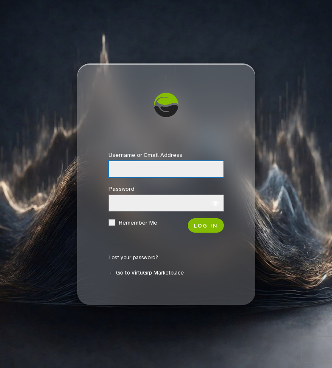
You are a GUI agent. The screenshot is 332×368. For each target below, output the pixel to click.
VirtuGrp (166, 107)
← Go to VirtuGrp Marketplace (146, 272)
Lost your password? (133, 257)
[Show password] (215, 203)
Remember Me (138, 222)
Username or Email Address (145, 155)
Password (121, 188)
